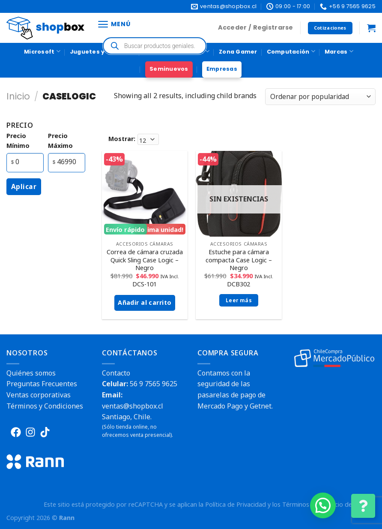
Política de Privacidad (235, 504)
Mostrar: (121, 139)
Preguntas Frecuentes (41, 383)
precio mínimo (18, 141)
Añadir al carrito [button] (144, 302)
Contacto (116, 373)
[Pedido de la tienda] (320, 96)
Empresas (221, 68)
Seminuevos (168, 68)
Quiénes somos (31, 373)
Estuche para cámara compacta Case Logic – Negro (239, 260)
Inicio (18, 96)
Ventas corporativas (38, 395)
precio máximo (60, 141)
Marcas (339, 51)
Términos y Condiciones (44, 406)
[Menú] (113, 24)
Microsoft (42, 51)
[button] (323, 505)
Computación (291, 51)
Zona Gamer (238, 51)
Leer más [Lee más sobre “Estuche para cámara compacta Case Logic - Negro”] (239, 300)
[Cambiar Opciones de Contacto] (363, 506)
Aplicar (23, 186)
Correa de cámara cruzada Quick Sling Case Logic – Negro (145, 260)
